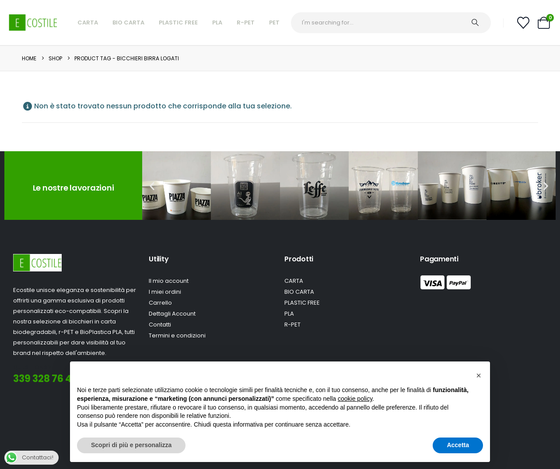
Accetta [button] (458, 444)
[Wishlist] (523, 23)
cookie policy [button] (355, 398)
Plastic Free (178, 22)
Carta (87, 22)
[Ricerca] (479, 22)
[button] (152, 185)
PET (274, 22)
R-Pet (246, 22)
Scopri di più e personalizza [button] (131, 444)
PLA (217, 22)
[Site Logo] (33, 22)
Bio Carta (128, 22)
